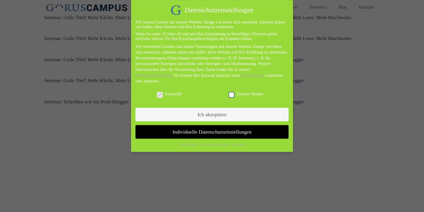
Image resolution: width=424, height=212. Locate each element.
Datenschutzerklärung (153, 71)
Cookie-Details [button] (188, 141)
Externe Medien (245, 90)
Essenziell (169, 90)
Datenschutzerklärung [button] (215, 141)
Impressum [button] (238, 141)
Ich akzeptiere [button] (212, 111)
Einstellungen (252, 71)
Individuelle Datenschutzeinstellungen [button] (212, 128)
